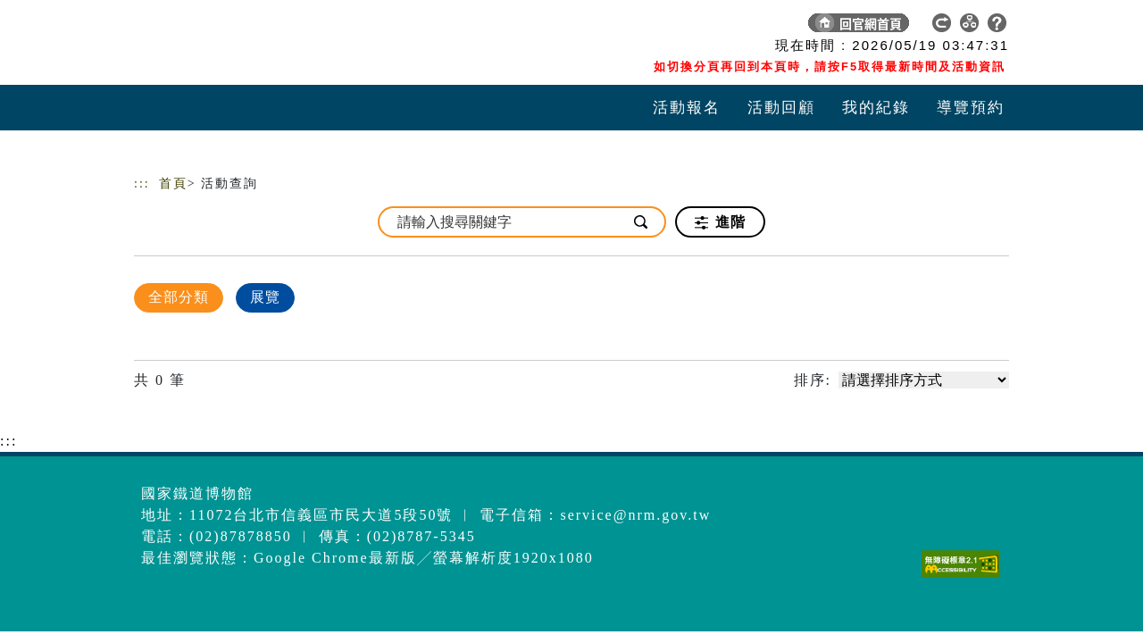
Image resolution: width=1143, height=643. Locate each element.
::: (142, 183)
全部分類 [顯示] (178, 297)
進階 (720, 222)
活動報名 (687, 107)
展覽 (265, 297)
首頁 (173, 183)
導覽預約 (971, 107)
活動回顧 (781, 107)
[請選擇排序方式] (923, 380)
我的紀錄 (876, 107)
